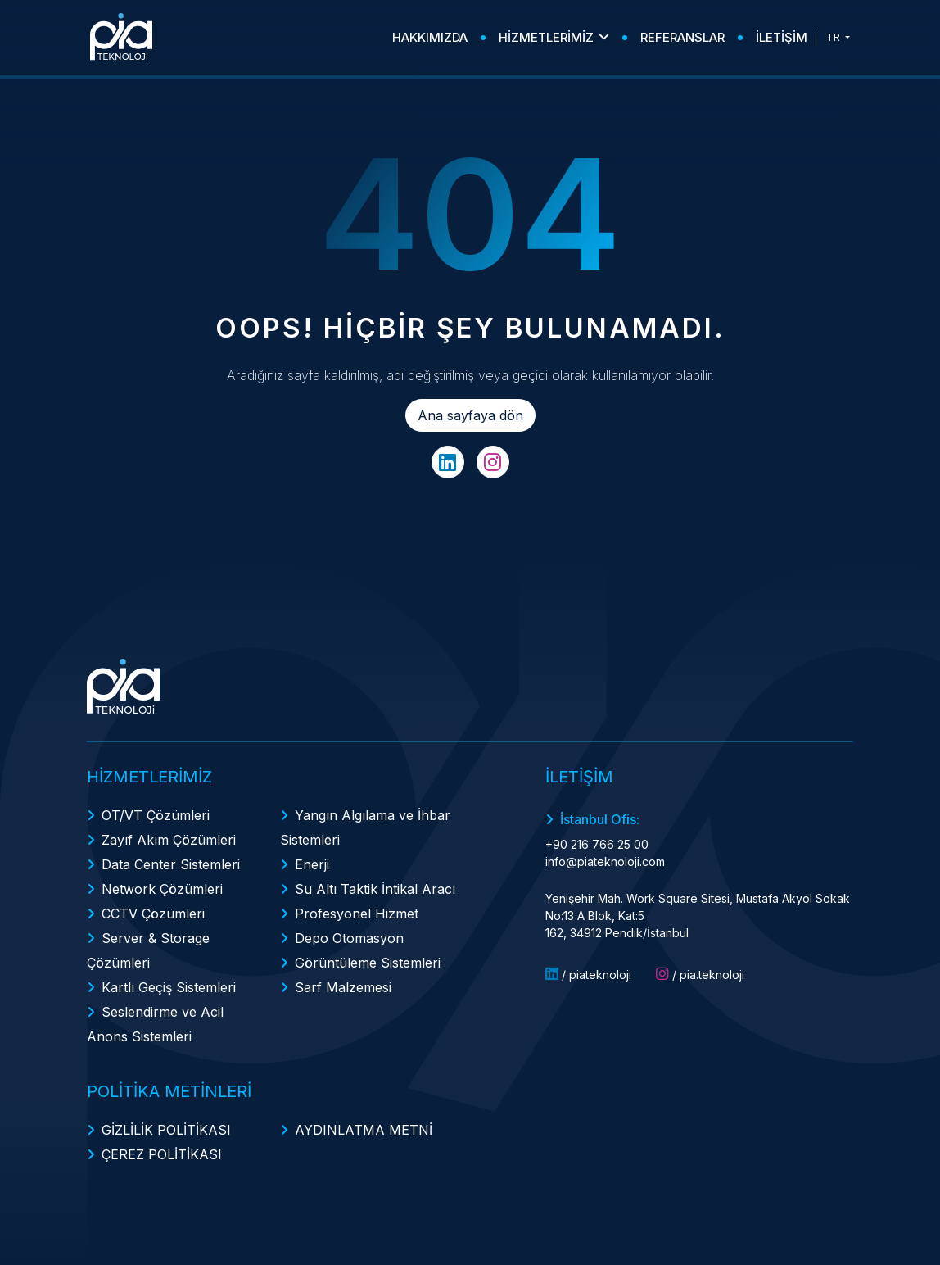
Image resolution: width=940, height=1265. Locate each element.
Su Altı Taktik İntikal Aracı (375, 889)
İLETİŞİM (781, 37)
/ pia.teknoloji (700, 974)
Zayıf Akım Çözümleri (169, 840)
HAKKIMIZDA (430, 37)
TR (834, 37)
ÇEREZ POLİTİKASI (162, 1154)
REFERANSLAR (682, 37)
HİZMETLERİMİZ (554, 37)
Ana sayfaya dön (470, 415)
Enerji (312, 864)
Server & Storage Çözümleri (148, 950)
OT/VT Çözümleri (156, 815)
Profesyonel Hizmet (356, 913)
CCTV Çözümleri (153, 913)
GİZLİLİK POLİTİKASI (166, 1130)
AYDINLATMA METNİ (363, 1130)
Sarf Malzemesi (343, 987)
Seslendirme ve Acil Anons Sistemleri (155, 1024)
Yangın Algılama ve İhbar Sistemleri (365, 827)
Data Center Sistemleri (171, 864)
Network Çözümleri (162, 889)
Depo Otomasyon (349, 938)
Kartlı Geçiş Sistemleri (169, 987)
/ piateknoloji (588, 974)
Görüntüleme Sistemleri (368, 962)
